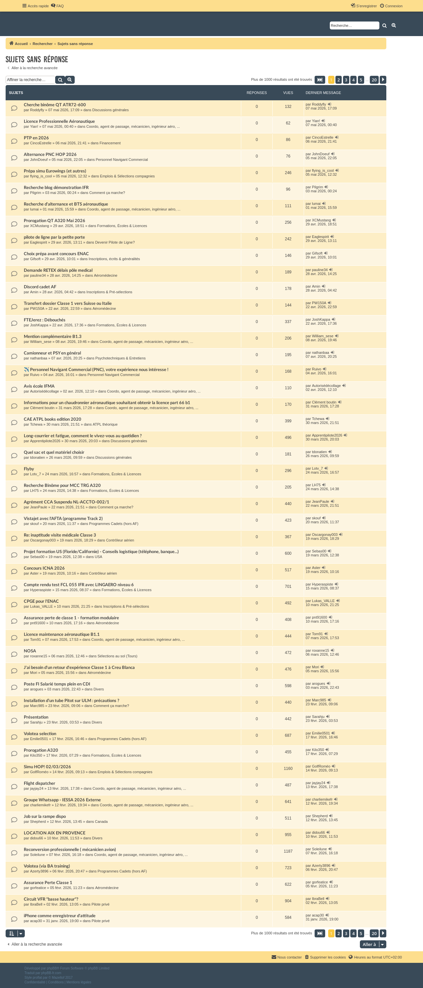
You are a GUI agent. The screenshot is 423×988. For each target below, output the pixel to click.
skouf (34, 524)
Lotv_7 (35, 474)
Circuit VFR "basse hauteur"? (51, 899)
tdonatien (37, 457)
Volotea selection (40, 733)
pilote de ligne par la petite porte (54, 237)
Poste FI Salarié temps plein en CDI (57, 684)
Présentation (36, 717)
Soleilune (37, 855)
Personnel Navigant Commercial (122, 160)
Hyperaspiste (40, 590)
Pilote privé (100, 904)
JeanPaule (38, 507)
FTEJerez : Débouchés (44, 320)
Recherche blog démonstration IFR (56, 187)
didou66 (36, 838)
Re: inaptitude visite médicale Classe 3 (60, 535)
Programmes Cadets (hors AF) (113, 524)
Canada (101, 821)
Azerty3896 (39, 871)
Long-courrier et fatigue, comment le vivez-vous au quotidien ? (83, 436)
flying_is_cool (41, 176)
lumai (34, 209)
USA (98, 557)
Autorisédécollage (44, 391)
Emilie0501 (39, 739)
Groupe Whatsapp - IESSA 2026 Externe (62, 800)
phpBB (52, 968)
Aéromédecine (105, 275)
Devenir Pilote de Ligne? (115, 242)
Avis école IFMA (39, 386)
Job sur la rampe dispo (45, 816)
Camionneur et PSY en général (52, 353)
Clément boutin (42, 408)
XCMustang (39, 226)
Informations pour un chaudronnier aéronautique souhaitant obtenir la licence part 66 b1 (107, 402)
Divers (99, 689)
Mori (33, 673)
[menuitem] (57, 6)
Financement (110, 143)
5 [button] (361, 80)
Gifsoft (35, 259)
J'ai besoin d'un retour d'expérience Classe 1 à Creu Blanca (79, 667)
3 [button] (346, 80)
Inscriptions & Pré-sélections (110, 292)
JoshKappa (39, 325)
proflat (37, 977)
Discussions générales (110, 110)
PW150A (37, 308)
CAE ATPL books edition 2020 (52, 419)
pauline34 (38, 275)
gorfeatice (38, 888)
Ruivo (34, 375)
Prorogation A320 (41, 750)
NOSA (30, 651)
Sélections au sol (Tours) (117, 656)
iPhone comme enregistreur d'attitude (60, 916)
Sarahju (36, 722)
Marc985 (37, 706)
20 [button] (374, 80)
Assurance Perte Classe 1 (48, 882)
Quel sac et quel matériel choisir (54, 452)
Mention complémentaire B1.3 (53, 336)
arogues (36, 689)
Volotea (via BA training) (47, 866)
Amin (34, 292)
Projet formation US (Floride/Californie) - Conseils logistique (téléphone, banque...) (101, 551)
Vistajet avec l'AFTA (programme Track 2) (63, 518)
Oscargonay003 (43, 540)
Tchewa (36, 424)
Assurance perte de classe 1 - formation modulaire (71, 618)
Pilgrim (35, 193)
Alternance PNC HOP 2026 (50, 154)
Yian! (34, 126)
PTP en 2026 (36, 138)
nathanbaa (38, 358)
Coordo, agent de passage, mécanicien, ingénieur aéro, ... (133, 126)
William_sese (41, 342)
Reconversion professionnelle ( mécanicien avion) (70, 849)
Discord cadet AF (40, 287)
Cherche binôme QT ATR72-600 (55, 105)
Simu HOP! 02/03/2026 (47, 767)
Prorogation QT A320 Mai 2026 (54, 220)
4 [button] (353, 80)
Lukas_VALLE (41, 606)
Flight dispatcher (39, 783)
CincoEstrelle (41, 143)
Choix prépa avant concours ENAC (56, 254)
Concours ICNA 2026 (44, 568)
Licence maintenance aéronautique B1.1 (62, 634)
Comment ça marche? (107, 193)
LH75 (34, 491)
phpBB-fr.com (51, 973)
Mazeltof (58, 977)
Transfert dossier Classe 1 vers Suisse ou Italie (68, 303)
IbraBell (36, 904)
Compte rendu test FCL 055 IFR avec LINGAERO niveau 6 (79, 585)
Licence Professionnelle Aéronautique (59, 121)
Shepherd (38, 821)
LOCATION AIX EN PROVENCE (54, 833)
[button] (320, 80)
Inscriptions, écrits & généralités (114, 259)
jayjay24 (36, 788)
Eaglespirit (38, 242)
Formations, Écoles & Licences (122, 226)
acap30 (36, 921)
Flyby (29, 469)
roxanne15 (38, 656)
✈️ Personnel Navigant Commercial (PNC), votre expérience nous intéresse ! (96, 369)
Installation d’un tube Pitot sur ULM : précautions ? (71, 700)
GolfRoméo (39, 772)
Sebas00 (37, 557)
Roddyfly (37, 110)
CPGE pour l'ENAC (41, 601)
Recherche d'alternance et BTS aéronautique (66, 204)
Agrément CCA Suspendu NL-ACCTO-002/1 (66, 502)
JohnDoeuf (39, 160)
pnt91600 (37, 623)
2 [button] (338, 80)
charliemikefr (40, 805)
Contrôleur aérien (120, 540)
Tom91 (35, 639)
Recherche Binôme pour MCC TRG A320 (62, 485)
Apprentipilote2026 (45, 441)
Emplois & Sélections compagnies (127, 176)
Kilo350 (36, 755)
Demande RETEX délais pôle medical (58, 270)
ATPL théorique (105, 424)
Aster (34, 573)
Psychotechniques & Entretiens (121, 358)
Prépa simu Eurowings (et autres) (55, 171)
